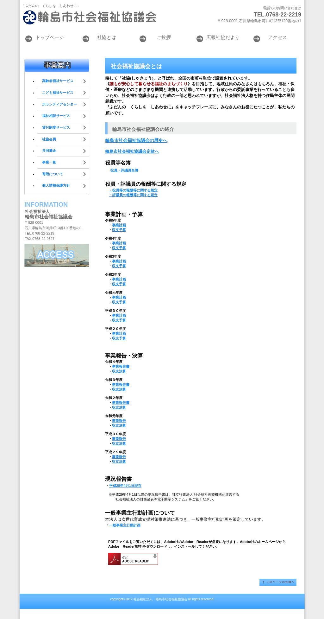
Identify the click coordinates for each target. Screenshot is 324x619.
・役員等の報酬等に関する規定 (133, 190)
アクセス (56, 255)
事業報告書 (120, 366)
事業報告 (119, 420)
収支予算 (119, 230)
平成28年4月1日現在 (125, 485)
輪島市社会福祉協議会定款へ (132, 151)
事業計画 (119, 225)
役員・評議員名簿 (124, 170)
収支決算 (119, 371)
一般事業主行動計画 (124, 525)
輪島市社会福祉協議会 (99, 17)
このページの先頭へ (277, 582)
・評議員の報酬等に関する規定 (133, 195)
